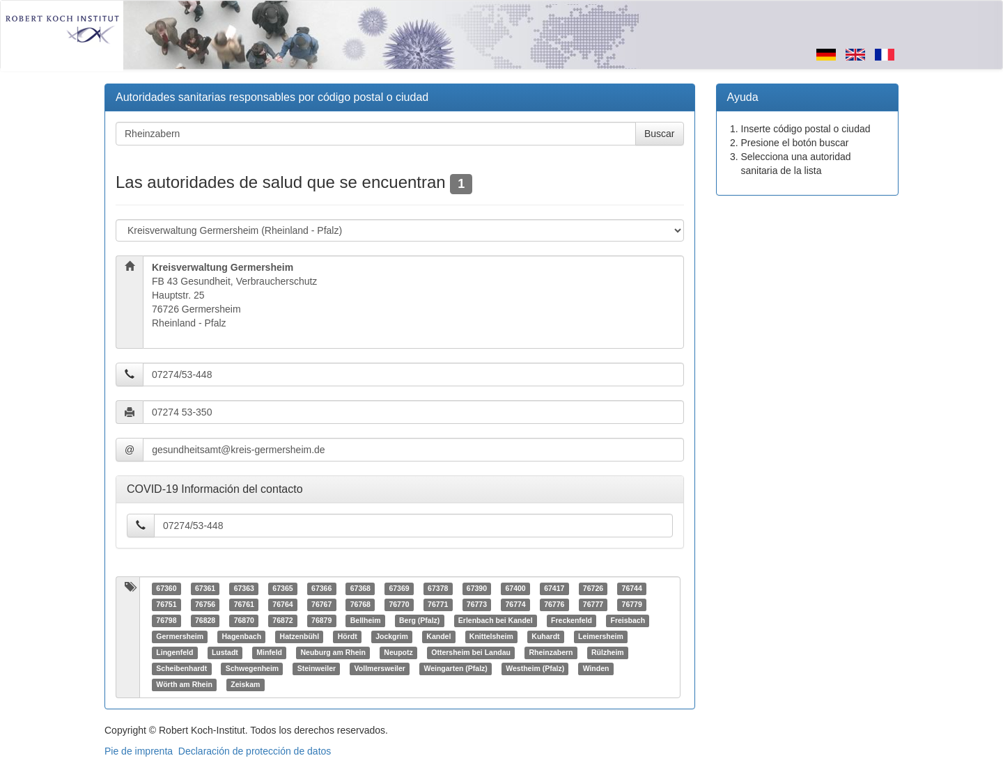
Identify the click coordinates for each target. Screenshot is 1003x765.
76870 (244, 621)
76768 (360, 605)
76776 (554, 605)
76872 (282, 621)
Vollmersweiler (380, 669)
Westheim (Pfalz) (535, 669)
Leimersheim (600, 637)
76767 (321, 605)
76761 (244, 605)
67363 (244, 589)
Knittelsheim (491, 637)
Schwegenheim (252, 669)
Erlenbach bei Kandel (495, 621)
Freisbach (628, 621)
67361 (205, 589)
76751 (166, 605)
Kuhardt (545, 637)
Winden (596, 669)
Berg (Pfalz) (419, 621)
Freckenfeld (571, 621)
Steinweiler (316, 669)
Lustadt (225, 653)
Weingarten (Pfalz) (455, 669)
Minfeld (269, 653)
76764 (282, 605)
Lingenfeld (174, 653)
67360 (166, 589)
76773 (477, 605)
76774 (515, 605)
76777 (593, 605)
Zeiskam (245, 685)
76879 (321, 621)
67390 (477, 589)
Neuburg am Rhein (333, 653)
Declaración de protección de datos (254, 751)
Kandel (438, 637)
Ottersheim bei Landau (471, 653)
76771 (438, 605)
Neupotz (398, 653)
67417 (554, 589)
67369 (399, 589)
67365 (282, 589)
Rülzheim (607, 653)
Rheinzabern (551, 653)
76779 (632, 605)
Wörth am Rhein (184, 685)
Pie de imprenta (138, 751)
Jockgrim (391, 637)
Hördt (347, 637)
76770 (399, 605)
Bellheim (365, 621)
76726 (593, 589)
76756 (205, 605)
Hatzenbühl (300, 637)
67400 (515, 589)
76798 (166, 621)
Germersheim (179, 637)
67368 (360, 589)
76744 (632, 589)
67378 (438, 589)
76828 (205, 621)
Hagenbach (241, 637)
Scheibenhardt (181, 669)
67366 (321, 589)
